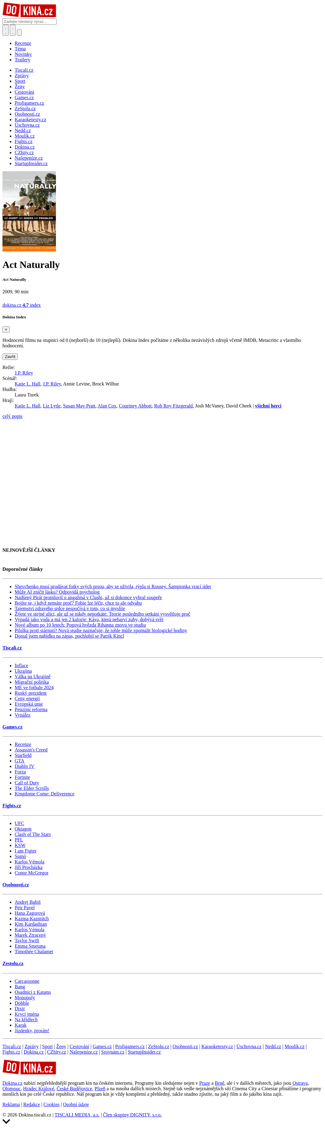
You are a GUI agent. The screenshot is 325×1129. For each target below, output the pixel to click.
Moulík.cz (295, 1046)
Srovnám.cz (112, 1052)
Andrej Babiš (28, 902)
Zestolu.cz (13, 963)
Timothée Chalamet (34, 951)
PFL (19, 839)
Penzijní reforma (31, 709)
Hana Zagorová (30, 913)
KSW (20, 845)
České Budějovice (74, 1088)
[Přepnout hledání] (5, 30)
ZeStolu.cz (158, 1046)
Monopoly (25, 997)
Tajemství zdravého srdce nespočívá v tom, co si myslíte (70, 608)
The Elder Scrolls (32, 788)
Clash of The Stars (33, 834)
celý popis (12, 416)
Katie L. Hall (27, 383)
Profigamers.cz (130, 1046)
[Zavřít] (6, 329)
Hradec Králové (38, 1088)
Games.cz (12, 726)
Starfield (23, 755)
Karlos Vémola (29, 861)
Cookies (51, 1104)
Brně (219, 1083)
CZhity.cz (56, 1052)
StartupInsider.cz (144, 1052)
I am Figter (25, 850)
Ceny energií (27, 698)
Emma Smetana (30, 946)
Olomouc (11, 1088)
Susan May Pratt (79, 405)
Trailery (22, 59)
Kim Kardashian (31, 924)
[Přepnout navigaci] (19, 32)
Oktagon (23, 828)
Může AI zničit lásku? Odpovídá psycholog (57, 592)
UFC (19, 823)
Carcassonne (27, 981)
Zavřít (10, 356)
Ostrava (300, 1083)
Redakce (31, 1104)
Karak (21, 1025)
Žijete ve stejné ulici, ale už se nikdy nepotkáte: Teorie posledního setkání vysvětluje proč (102, 614)
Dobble (22, 1003)
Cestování (79, 1046)
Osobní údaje (76, 1104)
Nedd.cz (273, 1046)
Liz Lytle (52, 405)
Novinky (23, 54)
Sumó (20, 856)
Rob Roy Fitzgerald (173, 405)
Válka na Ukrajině (32, 676)
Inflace (21, 665)
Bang (20, 986)
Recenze (23, 43)
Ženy (61, 1046)
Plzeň (99, 1088)
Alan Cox (107, 405)
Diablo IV (24, 766)
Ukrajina (23, 671)
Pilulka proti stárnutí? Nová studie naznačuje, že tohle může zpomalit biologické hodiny (101, 630)
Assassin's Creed (31, 749)
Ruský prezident (30, 693)
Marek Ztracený (30, 935)
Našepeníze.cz (84, 1052)
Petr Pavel (25, 907)
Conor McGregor (32, 872)
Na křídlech (26, 1019)
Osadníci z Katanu (33, 992)
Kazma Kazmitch (32, 918)
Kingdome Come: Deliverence (45, 793)
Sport (47, 1046)
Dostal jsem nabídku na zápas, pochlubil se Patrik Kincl (69, 636)
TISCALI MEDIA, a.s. (77, 1114)
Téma (20, 48)
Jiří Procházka (28, 867)
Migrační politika (32, 682)
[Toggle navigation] (13, 30)
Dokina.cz (33, 1052)
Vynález (23, 715)
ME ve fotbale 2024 (34, 687)
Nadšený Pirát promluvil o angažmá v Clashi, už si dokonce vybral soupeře (88, 597)
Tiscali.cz (12, 647)
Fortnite (22, 777)
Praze (204, 1083)
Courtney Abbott (135, 405)
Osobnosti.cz (15, 884)
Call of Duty (27, 782)
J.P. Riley (24, 372)
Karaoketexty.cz (217, 1046)
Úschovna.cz (248, 1046)
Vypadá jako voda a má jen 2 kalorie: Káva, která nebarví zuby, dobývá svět (89, 619)
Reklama (11, 1104)
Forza (20, 771)
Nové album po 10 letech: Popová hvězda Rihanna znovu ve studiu (80, 625)
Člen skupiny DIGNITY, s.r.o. (132, 1114)
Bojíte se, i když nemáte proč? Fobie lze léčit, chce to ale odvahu (78, 603)
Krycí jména (27, 1014)
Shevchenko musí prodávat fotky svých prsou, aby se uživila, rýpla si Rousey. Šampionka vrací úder (113, 586)
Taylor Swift (27, 940)
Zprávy (31, 1046)
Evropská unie (29, 704)
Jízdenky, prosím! (32, 1030)
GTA (19, 760)
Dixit (20, 1008)
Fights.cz (11, 805)
